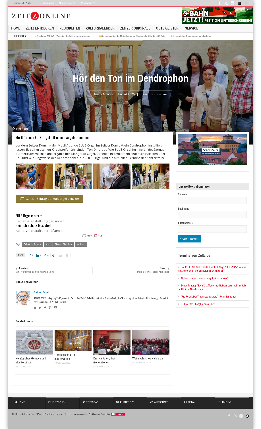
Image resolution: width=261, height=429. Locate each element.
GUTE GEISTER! (167, 28)
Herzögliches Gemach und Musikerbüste (192, 36)
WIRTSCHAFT (164, 400)
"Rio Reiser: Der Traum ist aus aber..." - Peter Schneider (208, 296)
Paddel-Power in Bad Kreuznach (131, 270)
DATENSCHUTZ (67, 3)
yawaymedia (81, 414)
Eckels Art (59, 414)
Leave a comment (159, 94)
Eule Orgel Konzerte (32, 244)
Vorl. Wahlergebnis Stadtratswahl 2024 (54, 270)
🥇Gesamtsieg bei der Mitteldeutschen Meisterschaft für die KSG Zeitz (132, 36)
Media (198, 400)
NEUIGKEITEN (69, 28)
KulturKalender (100, 28)
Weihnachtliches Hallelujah (147, 358)
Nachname (183, 208)
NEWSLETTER (88, 3)
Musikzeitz (81, 244)
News (145, 94)
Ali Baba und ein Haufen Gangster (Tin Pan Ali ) (204, 278)
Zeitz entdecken (40, 28)
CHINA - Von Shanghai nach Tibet (197, 304)
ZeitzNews (96, 400)
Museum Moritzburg (63, 244)
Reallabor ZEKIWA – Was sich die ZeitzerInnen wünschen (64, 36)
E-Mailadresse (185, 223)
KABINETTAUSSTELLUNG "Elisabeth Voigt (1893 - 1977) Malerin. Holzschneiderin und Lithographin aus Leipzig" (212, 269)
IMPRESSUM (47, 3)
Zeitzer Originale (135, 28)
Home (15, 28)
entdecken (63, 400)
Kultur (48, 244)
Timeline (232, 400)
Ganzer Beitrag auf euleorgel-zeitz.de (49, 199)
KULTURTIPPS (130, 400)
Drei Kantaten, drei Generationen (104, 360)
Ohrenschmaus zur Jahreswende (65, 357)
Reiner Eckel (41, 292)
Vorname (182, 194)
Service (191, 28)
